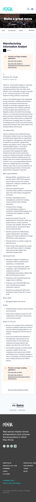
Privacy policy (13, 410)
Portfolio (7, 463)
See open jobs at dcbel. (15, 61)
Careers (6, 468)
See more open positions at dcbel (18, 390)
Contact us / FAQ (10, 466)
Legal (5, 471)
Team (26, 468)
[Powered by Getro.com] (18, 405)
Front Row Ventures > (12, 483)
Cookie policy (21, 410)
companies (12, 30)
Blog (26, 471)
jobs (3, 30)
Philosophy (28, 466)
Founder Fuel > (9, 480)
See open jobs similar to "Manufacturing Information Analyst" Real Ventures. (19, 65)
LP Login (6, 474)
